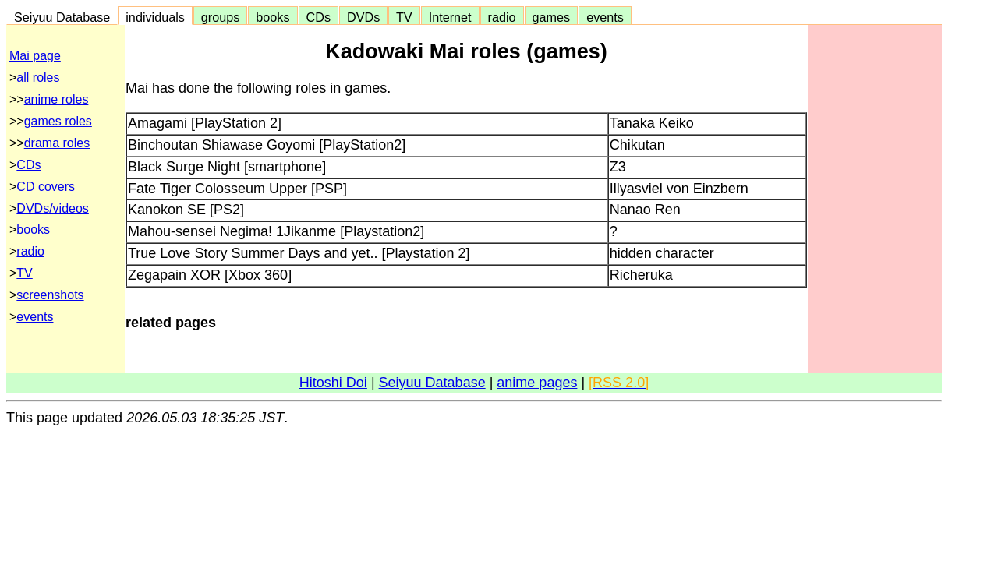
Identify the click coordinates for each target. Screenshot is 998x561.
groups (220, 17)
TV (404, 17)
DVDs (363, 17)
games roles (58, 121)
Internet (450, 17)
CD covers (45, 186)
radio (502, 17)
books (272, 17)
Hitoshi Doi (333, 382)
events (605, 17)
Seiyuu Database (62, 17)
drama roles (57, 143)
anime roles (56, 99)
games (552, 17)
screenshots (49, 295)
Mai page (35, 55)
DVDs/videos (52, 208)
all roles (37, 77)
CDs (318, 17)
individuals (155, 17)
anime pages (537, 382)
